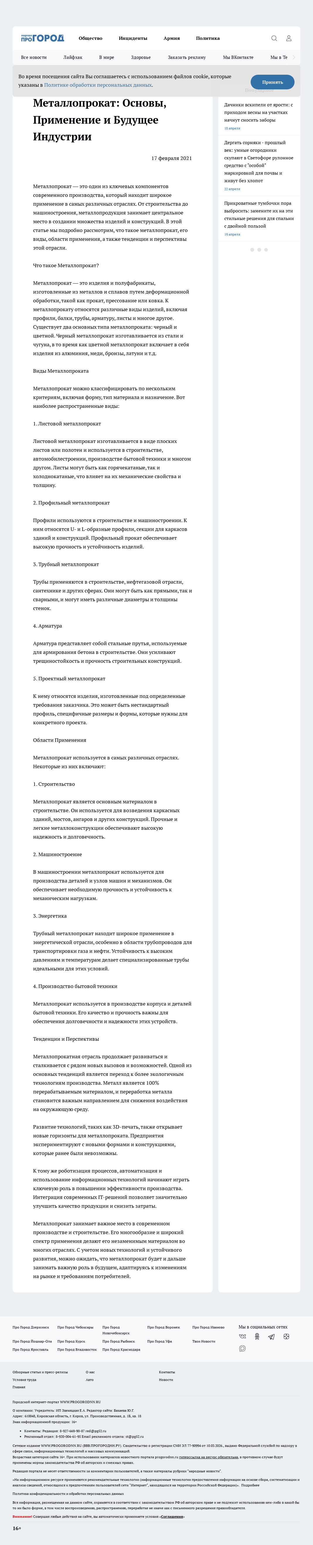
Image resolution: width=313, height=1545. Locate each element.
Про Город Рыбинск (118, 1341)
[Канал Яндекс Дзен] (286, 1336)
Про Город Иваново (208, 1327)
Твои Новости (203, 1341)
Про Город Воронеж (163, 1327)
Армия (172, 38)
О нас (90, 1372)
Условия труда (24, 1379)
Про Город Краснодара (121, 1349)
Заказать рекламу (187, 57)
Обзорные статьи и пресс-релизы (40, 1372)
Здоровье (141, 57)
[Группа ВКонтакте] (242, 1336)
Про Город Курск (71, 1341)
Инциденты (133, 38)
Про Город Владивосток (77, 1349)
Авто (90, 1379)
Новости (166, 1379)
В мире (106, 57)
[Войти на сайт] (289, 38)
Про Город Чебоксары (75, 1327)
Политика (208, 38)
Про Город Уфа (159, 1341)
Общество (90, 38)
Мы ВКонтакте (238, 57)
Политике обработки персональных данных (98, 84)
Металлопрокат (52, 186)
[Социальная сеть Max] (242, 1348)
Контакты (167, 1372)
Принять (272, 82)
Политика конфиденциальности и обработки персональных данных (68, 1493)
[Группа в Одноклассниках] (257, 1336)
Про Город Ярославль (30, 1349)
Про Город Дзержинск (31, 1327)
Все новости (34, 57)
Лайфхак (73, 57)
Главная (19, 1387)
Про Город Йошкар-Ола (32, 1341)
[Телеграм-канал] (271, 1336)
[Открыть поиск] (274, 38)
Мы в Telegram (286, 57)
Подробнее (250, 1485)
